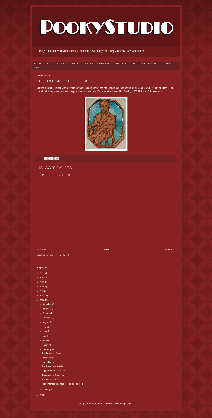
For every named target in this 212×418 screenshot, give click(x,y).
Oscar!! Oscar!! (48, 357)
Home (37, 64)
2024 (42, 277)
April (45, 340)
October (46, 313)
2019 (42, 300)
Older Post (170, 249)
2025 (42, 273)
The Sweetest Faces (51, 379)
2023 (42, 282)
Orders (166, 64)
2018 (42, 395)
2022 (42, 286)
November (47, 308)
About (37, 67)
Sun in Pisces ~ (48, 362)
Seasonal (121, 64)
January (46, 389)
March (46, 345)
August (46, 322)
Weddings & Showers (144, 64)
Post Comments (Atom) (59, 255)
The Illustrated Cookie (52, 353)
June (45, 331)
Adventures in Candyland (53, 375)
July (45, 326)
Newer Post (42, 249)
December (47, 304)
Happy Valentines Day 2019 (54, 370)
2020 (42, 295)
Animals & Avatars (82, 64)
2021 (42, 291)
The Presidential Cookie (52, 366)
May (45, 336)
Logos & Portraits (56, 64)
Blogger (128, 403)
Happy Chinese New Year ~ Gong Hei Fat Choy (62, 383)
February (47, 349)
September (48, 317)
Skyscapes (104, 64)
